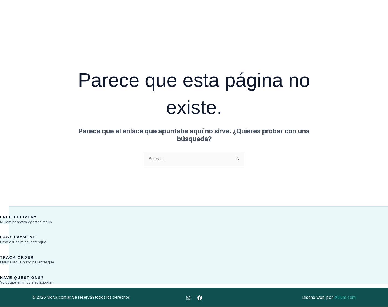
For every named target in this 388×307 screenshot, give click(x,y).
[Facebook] (366, 13)
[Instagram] (374, 13)
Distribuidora (202, 13)
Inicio (143, 13)
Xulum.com (344, 297)
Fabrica (168, 13)
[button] (351, 14)
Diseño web (311, 297)
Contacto (239, 13)
